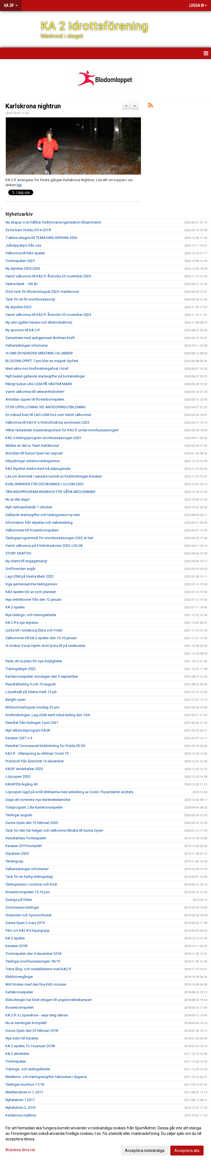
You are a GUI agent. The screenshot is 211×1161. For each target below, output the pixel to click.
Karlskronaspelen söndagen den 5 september (41, 676)
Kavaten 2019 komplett (23, 846)
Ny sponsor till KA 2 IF (22, 330)
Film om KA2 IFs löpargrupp (27, 930)
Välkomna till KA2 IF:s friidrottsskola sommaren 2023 (47, 422)
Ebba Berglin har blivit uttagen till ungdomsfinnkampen (48, 1000)
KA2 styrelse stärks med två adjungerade (37, 469)
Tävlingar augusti (18, 815)
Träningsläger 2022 (20, 669)
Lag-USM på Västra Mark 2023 (29, 576)
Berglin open (15, 699)
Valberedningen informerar (26, 345)
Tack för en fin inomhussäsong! (30, 299)
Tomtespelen (15, 1061)
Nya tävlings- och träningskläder (30, 615)
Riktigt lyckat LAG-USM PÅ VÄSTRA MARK (38, 384)
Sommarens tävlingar (22, 907)
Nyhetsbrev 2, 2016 (20, 1107)
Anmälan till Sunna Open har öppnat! (34, 453)
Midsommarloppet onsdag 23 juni (32, 707)
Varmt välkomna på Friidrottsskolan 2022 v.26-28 (43, 546)
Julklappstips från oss (23, 245)
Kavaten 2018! (16, 946)
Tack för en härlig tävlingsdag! (29, 877)
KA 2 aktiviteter (17, 1054)
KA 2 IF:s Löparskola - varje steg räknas (36, 1015)
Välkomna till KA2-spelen (25, 253)
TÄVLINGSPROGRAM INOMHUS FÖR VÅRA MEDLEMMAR (50, 492)
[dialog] (105, 1139)
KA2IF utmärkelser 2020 (24, 769)
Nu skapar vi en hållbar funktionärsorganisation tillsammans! (53, 222)
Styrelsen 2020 (17, 853)
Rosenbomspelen (19, 1007)
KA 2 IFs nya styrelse (21, 623)
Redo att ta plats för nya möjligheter (33, 661)
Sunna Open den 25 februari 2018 (31, 1030)
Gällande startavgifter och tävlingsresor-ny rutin (42, 515)
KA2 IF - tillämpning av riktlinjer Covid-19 (36, 753)
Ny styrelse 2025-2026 (22, 268)
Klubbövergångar (19, 977)
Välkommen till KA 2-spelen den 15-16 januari (41, 638)
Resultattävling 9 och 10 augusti (30, 684)
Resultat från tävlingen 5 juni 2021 (31, 723)
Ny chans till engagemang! (26, 561)
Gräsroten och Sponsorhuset (28, 915)
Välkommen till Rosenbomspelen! (32, 530)
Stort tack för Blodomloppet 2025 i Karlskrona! (42, 291)
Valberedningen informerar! (27, 869)
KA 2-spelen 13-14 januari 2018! (30, 1046)
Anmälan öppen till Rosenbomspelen (34, 399)
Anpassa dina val (20, 1150)
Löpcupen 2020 (17, 776)
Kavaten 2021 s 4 (18, 738)
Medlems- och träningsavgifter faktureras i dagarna (46, 1077)
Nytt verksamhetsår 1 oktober (28, 507)
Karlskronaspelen (19, 992)
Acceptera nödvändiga (144, 1150)
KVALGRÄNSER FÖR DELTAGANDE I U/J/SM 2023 (44, 484)
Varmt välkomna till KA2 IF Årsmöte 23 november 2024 (48, 315)
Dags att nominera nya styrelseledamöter (37, 800)
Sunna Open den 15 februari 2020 (31, 823)
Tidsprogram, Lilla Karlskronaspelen (34, 807)
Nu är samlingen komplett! (26, 1023)
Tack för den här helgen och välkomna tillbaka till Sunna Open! (54, 830)
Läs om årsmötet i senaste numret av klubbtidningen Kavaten (53, 476)
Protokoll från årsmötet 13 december (34, 761)
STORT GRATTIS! (18, 553)
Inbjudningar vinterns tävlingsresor (32, 461)
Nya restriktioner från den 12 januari (33, 599)
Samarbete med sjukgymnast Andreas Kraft (40, 338)
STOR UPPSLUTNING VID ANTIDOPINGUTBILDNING (45, 407)
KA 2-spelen (15, 607)
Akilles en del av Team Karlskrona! (32, 445)
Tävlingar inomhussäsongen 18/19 (32, 961)
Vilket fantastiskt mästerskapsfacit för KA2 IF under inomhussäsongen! (62, 430)
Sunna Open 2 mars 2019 (25, 923)
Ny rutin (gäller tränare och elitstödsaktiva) (38, 322)
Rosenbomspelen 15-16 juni (27, 892)
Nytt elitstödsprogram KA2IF (28, 730)
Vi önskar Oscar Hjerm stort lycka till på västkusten (45, 646)
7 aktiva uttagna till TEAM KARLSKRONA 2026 (41, 238)
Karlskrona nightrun (33, 106)
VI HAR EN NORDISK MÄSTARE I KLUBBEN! (39, 353)
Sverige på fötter (18, 900)
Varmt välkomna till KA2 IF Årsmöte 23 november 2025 (48, 276)
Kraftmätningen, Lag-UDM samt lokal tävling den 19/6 (47, 715)
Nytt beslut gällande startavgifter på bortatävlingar (45, 376)
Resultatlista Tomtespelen (25, 838)
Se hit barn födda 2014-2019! (28, 230)
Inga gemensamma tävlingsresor (31, 584)
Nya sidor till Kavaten (21, 1038)
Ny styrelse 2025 (18, 307)
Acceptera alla (186, 1150)
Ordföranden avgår (20, 569)
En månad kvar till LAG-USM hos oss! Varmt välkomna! (48, 415)
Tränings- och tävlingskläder (27, 1069)
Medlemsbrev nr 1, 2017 (24, 1092)
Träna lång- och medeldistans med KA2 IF (38, 969)
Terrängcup (14, 861)
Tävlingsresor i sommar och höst (31, 884)
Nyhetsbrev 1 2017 (20, 1100)
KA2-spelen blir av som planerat (30, 592)
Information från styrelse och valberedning (39, 522)
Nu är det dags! (17, 499)
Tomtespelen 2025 (20, 261)
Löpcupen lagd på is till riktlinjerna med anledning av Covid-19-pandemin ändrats (69, 792)
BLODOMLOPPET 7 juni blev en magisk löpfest (41, 361)
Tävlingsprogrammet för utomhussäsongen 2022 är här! (49, 538)
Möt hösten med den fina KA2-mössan (35, 984)
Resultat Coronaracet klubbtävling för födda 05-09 (45, 746)
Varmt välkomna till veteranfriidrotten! (34, 392)
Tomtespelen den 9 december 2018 (33, 954)
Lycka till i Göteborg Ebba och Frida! (33, 630)
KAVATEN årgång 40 (21, 784)
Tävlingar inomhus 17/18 (24, 1084)
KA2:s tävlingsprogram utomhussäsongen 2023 (43, 438)
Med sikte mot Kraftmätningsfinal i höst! (37, 368)
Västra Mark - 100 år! (21, 284)
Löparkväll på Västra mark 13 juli (31, 692)
